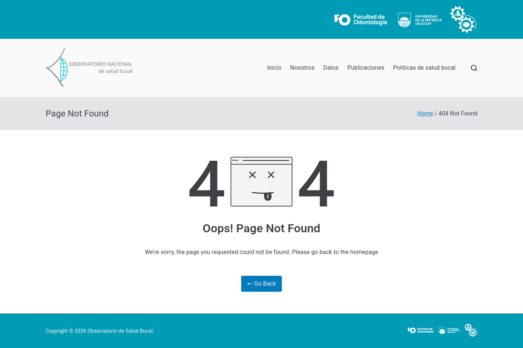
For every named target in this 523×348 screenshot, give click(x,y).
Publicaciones (366, 67)
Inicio (274, 67)
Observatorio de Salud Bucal (120, 331)
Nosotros (302, 67)
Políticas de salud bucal (424, 67)
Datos (330, 67)
